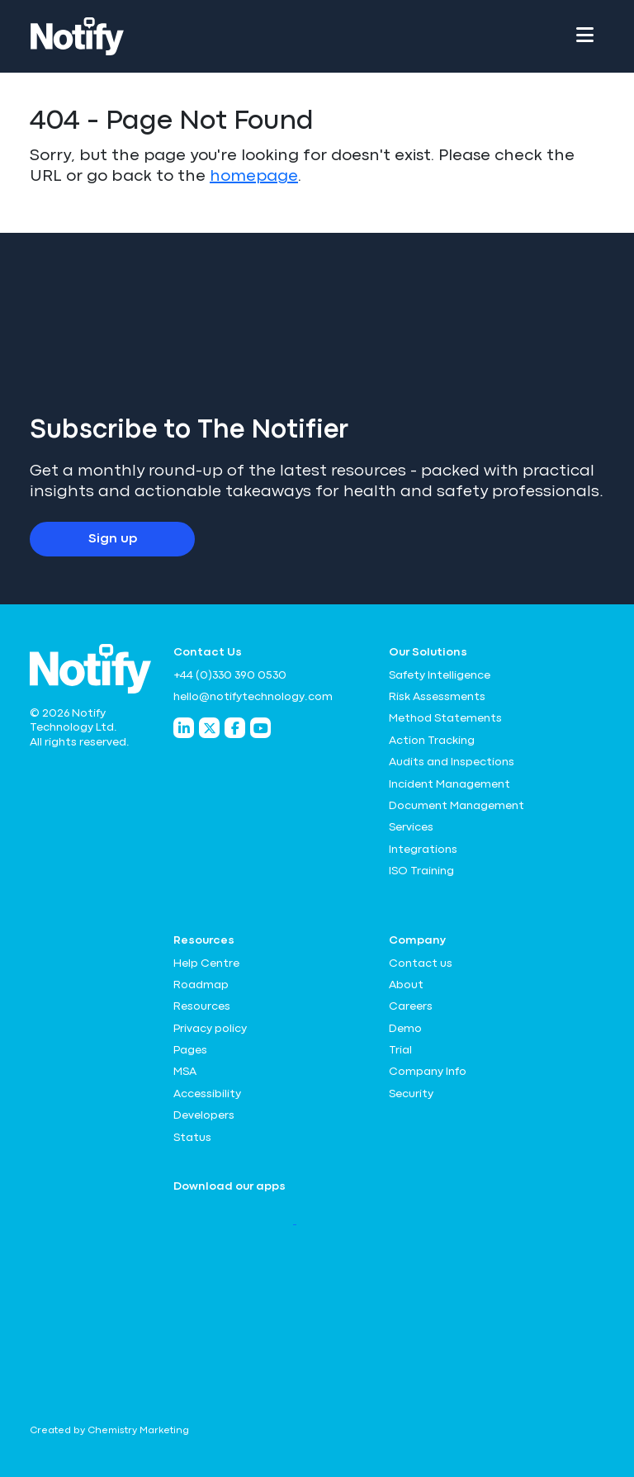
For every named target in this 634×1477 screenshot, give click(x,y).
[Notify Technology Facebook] (235, 727)
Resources (201, 1006)
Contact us (420, 963)
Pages (190, 1050)
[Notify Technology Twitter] (209, 727)
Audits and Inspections (451, 762)
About (406, 985)
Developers (203, 1115)
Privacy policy (210, 1029)
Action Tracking (432, 741)
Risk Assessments (437, 697)
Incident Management (449, 784)
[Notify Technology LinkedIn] (183, 727)
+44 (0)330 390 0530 (229, 675)
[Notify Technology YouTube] (260, 727)
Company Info (427, 1072)
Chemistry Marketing (138, 1431)
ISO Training (421, 871)
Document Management (456, 806)
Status (192, 1138)
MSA (184, 1072)
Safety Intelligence (439, 675)
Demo (405, 1029)
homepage (254, 176)
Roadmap (201, 985)
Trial (400, 1050)
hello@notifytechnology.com (253, 697)
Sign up (112, 539)
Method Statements (445, 718)
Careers (411, 1006)
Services (411, 827)
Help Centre (206, 963)
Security (411, 1094)
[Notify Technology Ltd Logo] (77, 36)
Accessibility (207, 1094)
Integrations (423, 849)
